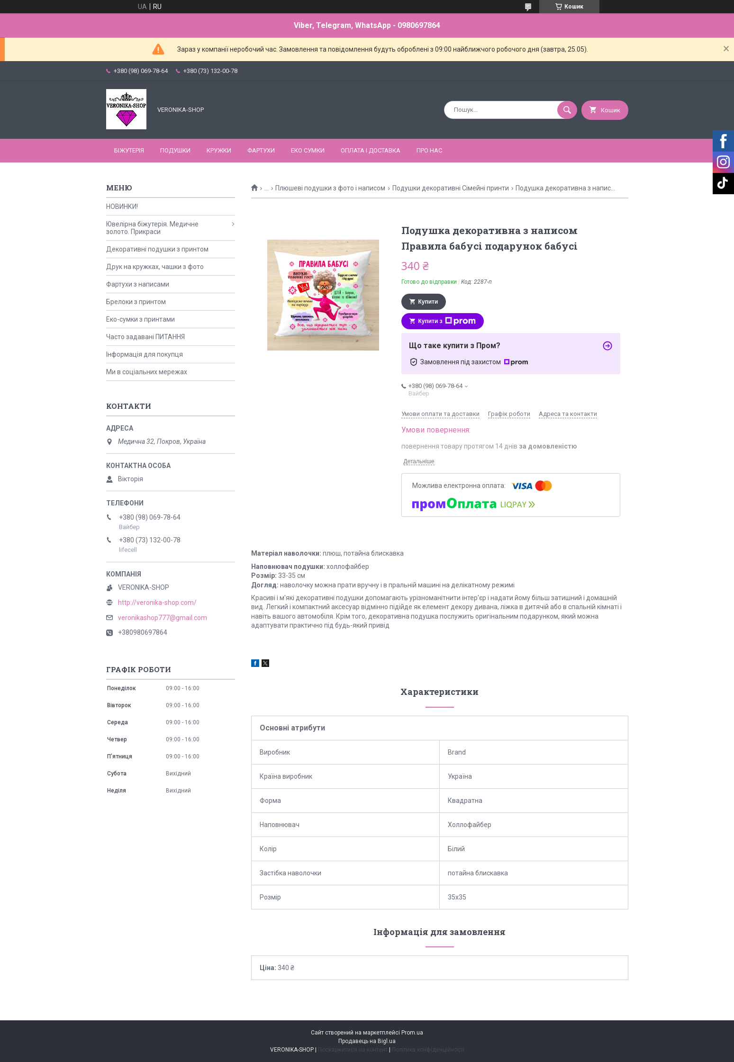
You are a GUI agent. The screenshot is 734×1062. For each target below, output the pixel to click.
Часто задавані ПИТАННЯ (145, 337)
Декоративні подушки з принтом (157, 249)
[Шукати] (567, 110)
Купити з (447, 321)
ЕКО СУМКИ (308, 150)
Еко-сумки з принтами (140, 319)
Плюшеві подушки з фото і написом (330, 188)
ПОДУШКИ (175, 150)
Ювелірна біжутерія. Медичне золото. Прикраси (152, 227)
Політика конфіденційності (428, 1049)
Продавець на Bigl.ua (367, 1041)
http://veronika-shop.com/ (157, 602)
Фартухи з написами (137, 284)
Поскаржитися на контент (353, 1049)
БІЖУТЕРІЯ (129, 150)
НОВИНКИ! (122, 206)
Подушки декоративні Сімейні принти (450, 188)
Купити (428, 301)
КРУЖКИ (219, 150)
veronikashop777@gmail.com (162, 617)
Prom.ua (412, 1032)
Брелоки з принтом (136, 302)
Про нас (429, 150)
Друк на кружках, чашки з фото (155, 266)
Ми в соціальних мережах (146, 372)
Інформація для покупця (144, 354)
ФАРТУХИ (261, 150)
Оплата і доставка (370, 150)
